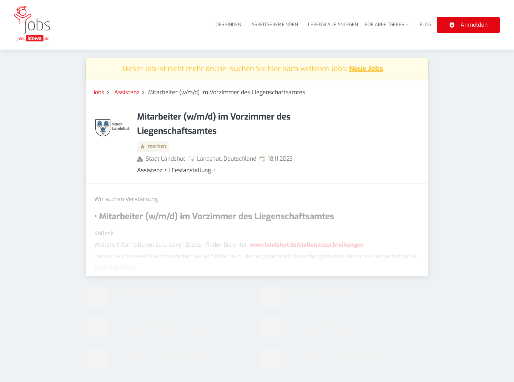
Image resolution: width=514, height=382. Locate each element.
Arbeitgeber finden (274, 24)
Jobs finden (227, 24)
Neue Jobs (366, 69)
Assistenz (127, 92)
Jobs (98, 92)
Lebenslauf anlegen (333, 24)
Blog (425, 24)
